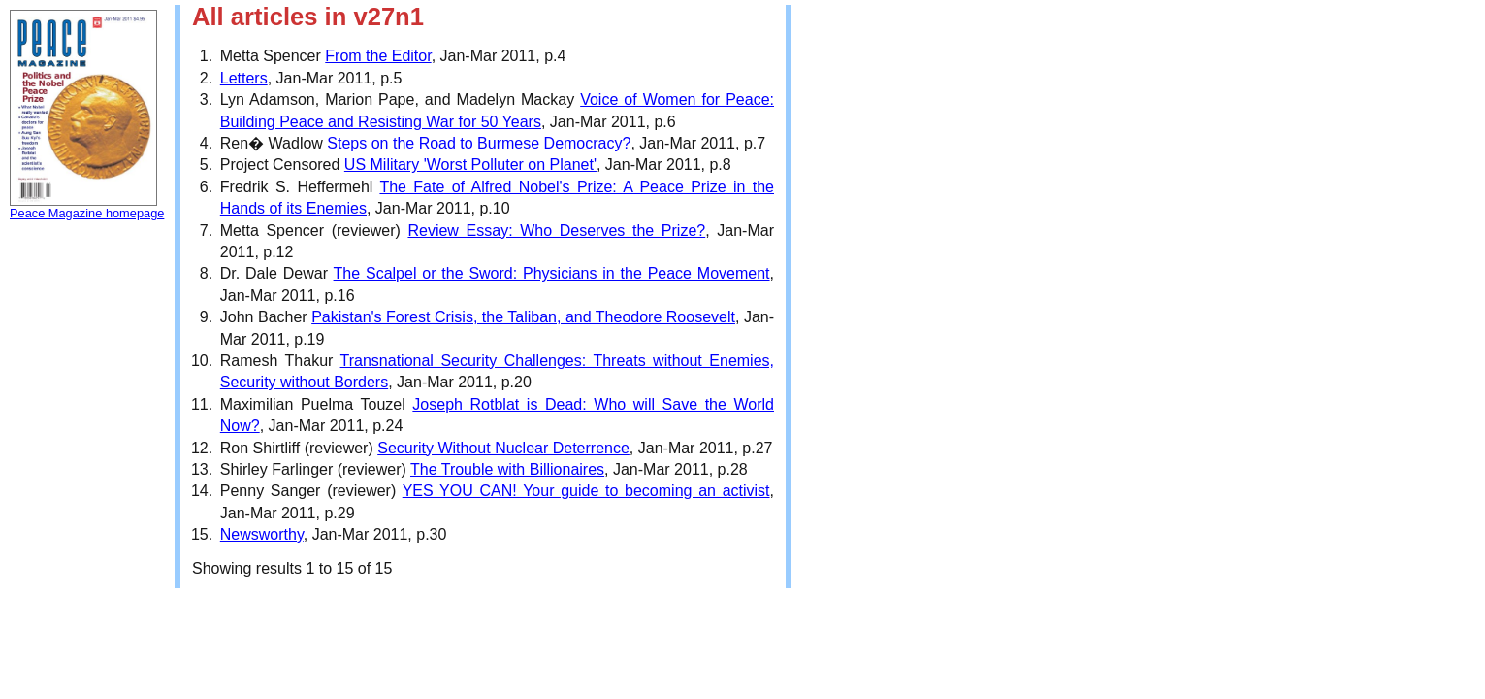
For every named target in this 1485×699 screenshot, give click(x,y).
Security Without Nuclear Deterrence (503, 448)
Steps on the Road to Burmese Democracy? (478, 143)
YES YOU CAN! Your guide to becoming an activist (586, 491)
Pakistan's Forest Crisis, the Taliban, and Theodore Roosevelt (523, 317)
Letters (244, 78)
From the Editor (378, 56)
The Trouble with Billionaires (507, 469)
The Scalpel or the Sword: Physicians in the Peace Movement (552, 273)
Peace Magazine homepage (87, 213)
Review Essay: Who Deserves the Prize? (556, 230)
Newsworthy (262, 534)
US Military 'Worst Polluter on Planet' (470, 164)
